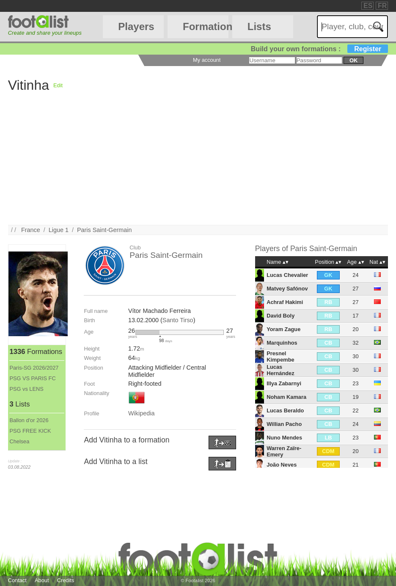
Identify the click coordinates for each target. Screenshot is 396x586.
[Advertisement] (198, 165)
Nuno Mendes (284, 437)
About (42, 580)
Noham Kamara (286, 397)
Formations (205, 26)
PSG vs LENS (26, 389)
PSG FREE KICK (30, 431)
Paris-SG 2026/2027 (33, 368)
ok (353, 60)
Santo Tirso (177, 320)
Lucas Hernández (280, 370)
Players (136, 26)
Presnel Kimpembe (280, 356)
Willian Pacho (284, 424)
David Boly (280, 315)
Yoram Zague (283, 329)
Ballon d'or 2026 (28, 420)
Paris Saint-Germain (104, 230)
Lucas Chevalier (287, 275)
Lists (259, 26)
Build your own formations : (319, 49)
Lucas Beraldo (285, 410)
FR (382, 5)
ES (367, 5)
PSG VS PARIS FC (32, 378)
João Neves (282, 465)
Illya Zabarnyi (284, 383)
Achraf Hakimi (285, 302)
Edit (58, 85)
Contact (17, 580)
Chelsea (19, 441)
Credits (65, 580)
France (30, 230)
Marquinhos (282, 343)
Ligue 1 (59, 230)
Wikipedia (141, 413)
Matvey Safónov (287, 288)
